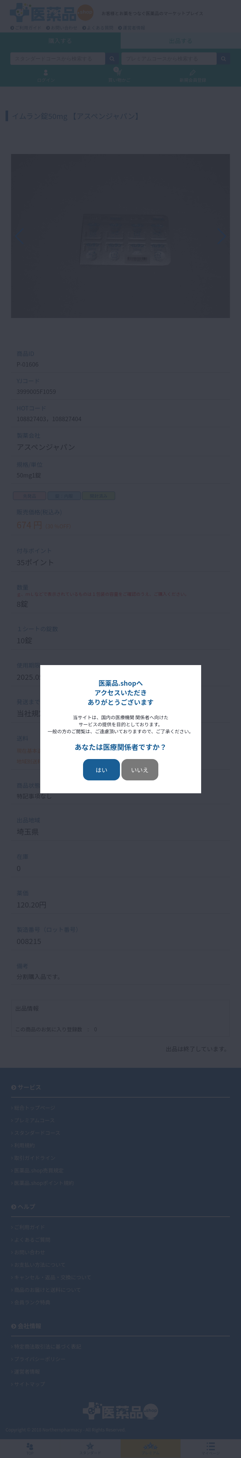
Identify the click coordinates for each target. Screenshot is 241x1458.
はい (101, 769)
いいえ (140, 769)
